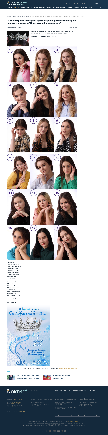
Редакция (92, 390)
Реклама (84, 7)
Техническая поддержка (62, 390)
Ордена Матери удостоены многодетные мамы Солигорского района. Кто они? (58, 377)
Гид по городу (60, 7)
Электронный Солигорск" (73, 421)
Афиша (91, 7)
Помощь (76, 7)
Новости (16, 7)
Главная (9, 7)
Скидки (69, 7)
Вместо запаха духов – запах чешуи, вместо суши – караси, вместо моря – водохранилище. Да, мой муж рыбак (23, 377)
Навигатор (50, 7)
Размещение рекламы (79, 390)
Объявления (25, 7)
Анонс (8, 371)
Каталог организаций (38, 7)
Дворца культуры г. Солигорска (68, 368)
